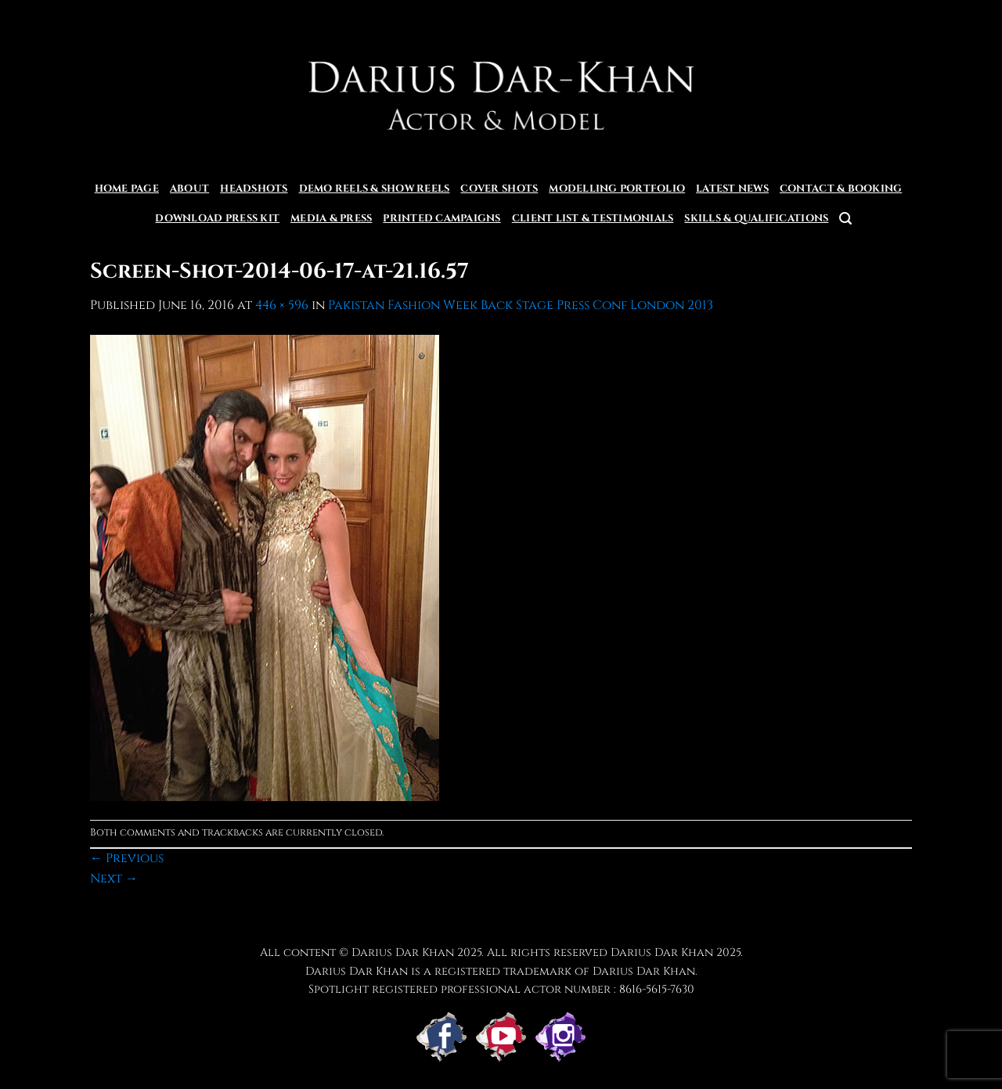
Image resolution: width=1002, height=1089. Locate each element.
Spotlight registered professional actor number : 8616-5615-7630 (501, 989)
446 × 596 (281, 305)
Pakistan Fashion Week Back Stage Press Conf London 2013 (520, 305)
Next (114, 878)
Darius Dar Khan (662, 952)
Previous (127, 858)
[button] (845, 218)
